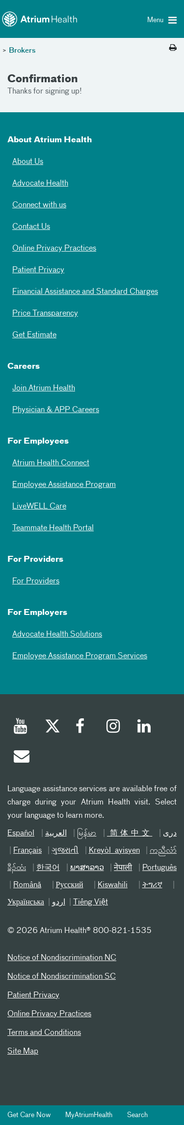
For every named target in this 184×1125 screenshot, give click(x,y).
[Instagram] (114, 728)
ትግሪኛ (152, 885)
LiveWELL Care (39, 507)
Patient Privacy (38, 270)
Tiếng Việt (90, 902)
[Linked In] (145, 728)
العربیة (56, 833)
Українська (25, 902)
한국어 (48, 868)
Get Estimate (34, 335)
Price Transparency (45, 314)
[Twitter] (52, 728)
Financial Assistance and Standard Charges (85, 292)
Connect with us (39, 205)
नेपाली (123, 868)
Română (27, 885)
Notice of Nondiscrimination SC (61, 977)
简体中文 (129, 833)
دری (170, 833)
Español (20, 833)
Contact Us (31, 227)
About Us (27, 162)
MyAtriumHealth (88, 1115)
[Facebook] (83, 728)
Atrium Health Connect (50, 463)
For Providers (35, 581)
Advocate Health (40, 184)
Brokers (22, 50)
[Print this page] (173, 48)
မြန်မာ (86, 833)
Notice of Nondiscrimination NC (61, 958)
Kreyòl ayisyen (114, 851)
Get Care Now (29, 1115)
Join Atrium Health (43, 388)
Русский (69, 885)
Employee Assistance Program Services (79, 656)
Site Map (22, 1052)
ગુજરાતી (65, 851)
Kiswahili (113, 885)
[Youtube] (21, 728)
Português (159, 868)
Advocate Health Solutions (57, 635)
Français (27, 851)
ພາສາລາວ (87, 868)
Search (137, 1115)
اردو (58, 902)
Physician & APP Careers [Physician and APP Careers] (55, 410)
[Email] (21, 758)
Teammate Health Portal (53, 528)
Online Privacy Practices (54, 249)
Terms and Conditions (44, 1033)
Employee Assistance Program (64, 485)
